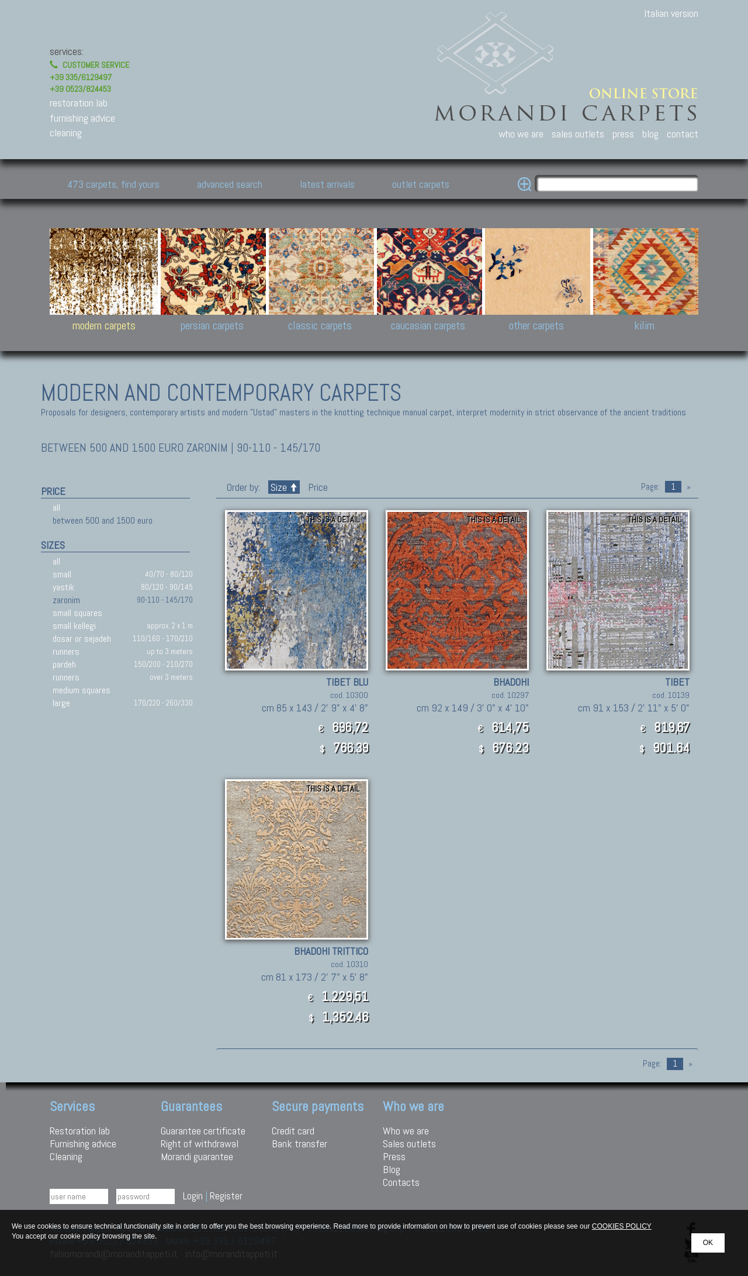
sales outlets (578, 133)
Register (226, 1195)
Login (193, 1195)
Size (284, 487)
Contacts (401, 1182)
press (623, 133)
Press (394, 1156)
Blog (391, 1169)
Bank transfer (299, 1143)
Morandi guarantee (197, 1156)
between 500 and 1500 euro (103, 520)
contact (682, 133)
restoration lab (79, 102)
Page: (650, 486)
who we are (520, 133)
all (56, 507)
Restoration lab (80, 1130)
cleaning (66, 132)
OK (708, 1243)
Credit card (293, 1130)
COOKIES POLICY (622, 1226)
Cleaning (66, 1156)
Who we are (406, 1130)
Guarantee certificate (203, 1130)
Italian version (671, 13)
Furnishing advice (83, 1143)
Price (317, 487)
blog (650, 133)
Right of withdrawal (199, 1143)
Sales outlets (409, 1143)
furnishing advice (82, 118)
